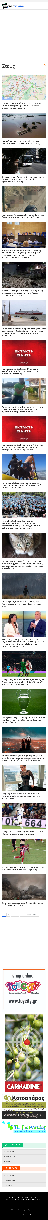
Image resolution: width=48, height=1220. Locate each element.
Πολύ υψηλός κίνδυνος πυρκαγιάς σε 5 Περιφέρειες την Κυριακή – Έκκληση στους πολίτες (22, 603)
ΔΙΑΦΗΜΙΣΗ (11, 1197)
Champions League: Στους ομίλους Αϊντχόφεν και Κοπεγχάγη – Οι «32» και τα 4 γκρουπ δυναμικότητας (24, 720)
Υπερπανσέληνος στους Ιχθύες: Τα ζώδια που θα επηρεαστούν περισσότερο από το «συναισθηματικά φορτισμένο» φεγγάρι (23, 758)
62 (22, 915)
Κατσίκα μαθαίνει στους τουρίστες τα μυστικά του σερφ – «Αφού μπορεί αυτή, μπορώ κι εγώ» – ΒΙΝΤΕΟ (21, 485)
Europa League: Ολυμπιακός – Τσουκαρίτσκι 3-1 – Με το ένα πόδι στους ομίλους (23, 868)
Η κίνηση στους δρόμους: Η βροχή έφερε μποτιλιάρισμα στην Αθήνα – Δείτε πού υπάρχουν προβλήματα (21, 105)
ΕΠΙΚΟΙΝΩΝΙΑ (23, 1197)
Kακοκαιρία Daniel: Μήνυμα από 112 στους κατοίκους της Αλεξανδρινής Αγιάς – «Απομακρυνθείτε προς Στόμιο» (22, 447)
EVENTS (9, 1161)
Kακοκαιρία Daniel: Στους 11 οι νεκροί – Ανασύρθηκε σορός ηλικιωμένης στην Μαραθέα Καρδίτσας (21, 371)
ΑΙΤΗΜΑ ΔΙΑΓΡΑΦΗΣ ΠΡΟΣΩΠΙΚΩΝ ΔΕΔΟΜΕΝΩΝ (24, 1199)
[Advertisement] (24, 36)
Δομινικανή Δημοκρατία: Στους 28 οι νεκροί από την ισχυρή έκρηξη (23, 904)
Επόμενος (32, 915)
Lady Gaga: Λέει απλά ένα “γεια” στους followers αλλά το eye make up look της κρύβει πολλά (21, 795)
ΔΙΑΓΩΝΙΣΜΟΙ (11, 1157)
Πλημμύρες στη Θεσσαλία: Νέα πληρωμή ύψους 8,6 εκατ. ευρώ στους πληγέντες (21, 142)
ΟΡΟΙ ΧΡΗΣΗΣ (36, 1197)
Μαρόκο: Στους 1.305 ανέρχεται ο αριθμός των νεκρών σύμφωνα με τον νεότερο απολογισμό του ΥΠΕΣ (22, 293)
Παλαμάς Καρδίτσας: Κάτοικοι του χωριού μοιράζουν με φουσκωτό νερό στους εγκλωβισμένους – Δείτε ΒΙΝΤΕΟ (22, 409)
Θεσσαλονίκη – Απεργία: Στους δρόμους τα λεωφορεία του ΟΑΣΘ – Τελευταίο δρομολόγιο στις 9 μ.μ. (23, 179)
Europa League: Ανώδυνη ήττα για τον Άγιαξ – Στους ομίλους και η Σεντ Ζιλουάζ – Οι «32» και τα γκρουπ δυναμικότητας (24, 682)
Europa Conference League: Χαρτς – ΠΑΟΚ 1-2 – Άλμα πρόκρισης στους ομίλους (23, 832)
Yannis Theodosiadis (31, 1215)
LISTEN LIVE (10, 1152)
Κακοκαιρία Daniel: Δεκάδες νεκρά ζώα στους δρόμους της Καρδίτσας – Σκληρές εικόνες (23, 215)
